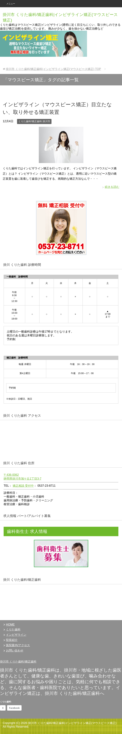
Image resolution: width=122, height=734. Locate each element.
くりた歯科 (13, 629)
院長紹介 (12, 640)
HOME (10, 624)
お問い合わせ (14, 650)
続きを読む (112, 186)
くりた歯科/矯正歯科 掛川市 (34, 121)
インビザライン (16, 634)
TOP (53, 69)
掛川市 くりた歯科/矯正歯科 (18, 661)
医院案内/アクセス (18, 645)
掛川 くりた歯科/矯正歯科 (22, 580)
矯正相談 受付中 (23, 485)
